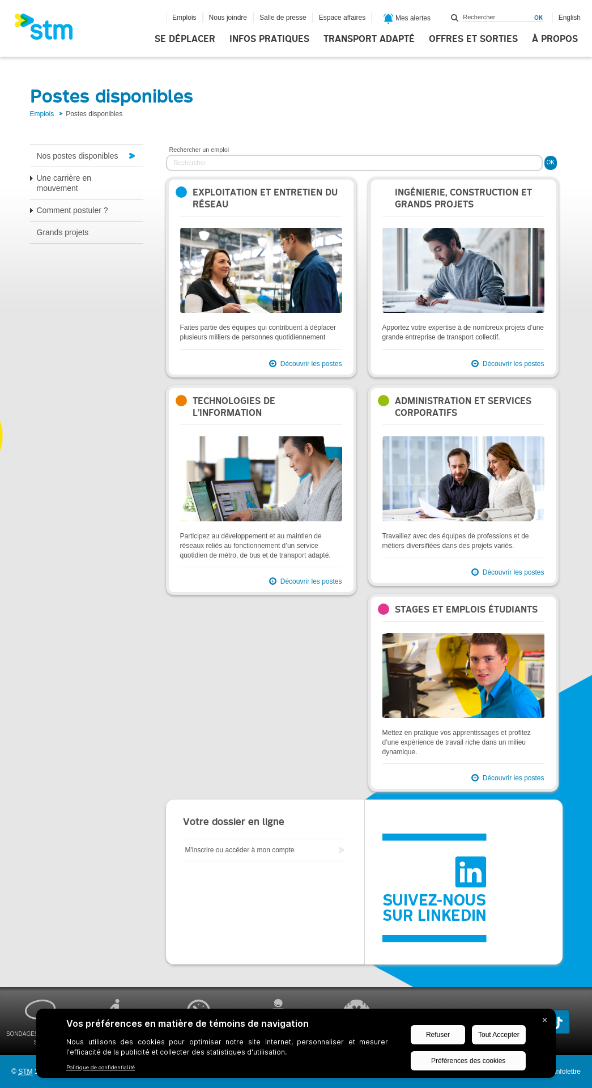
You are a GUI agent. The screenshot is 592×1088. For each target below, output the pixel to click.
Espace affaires (342, 18)
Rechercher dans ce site (455, 17)
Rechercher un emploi (199, 149)
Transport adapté (369, 39)
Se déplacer (185, 39)
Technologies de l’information (234, 407)
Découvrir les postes (311, 364)
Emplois (184, 18)
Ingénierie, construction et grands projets (463, 198)
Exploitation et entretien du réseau (265, 198)
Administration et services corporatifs (463, 407)
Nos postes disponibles (77, 155)
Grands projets (63, 232)
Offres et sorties (473, 39)
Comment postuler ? (72, 210)
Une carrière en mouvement (64, 183)
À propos (555, 39)
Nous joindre (228, 18)
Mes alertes (407, 19)
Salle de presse (282, 18)
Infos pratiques (269, 39)
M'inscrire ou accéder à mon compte (240, 850)
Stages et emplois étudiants (466, 609)
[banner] (49, 30)
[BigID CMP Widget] (296, 1046)
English (570, 18)
